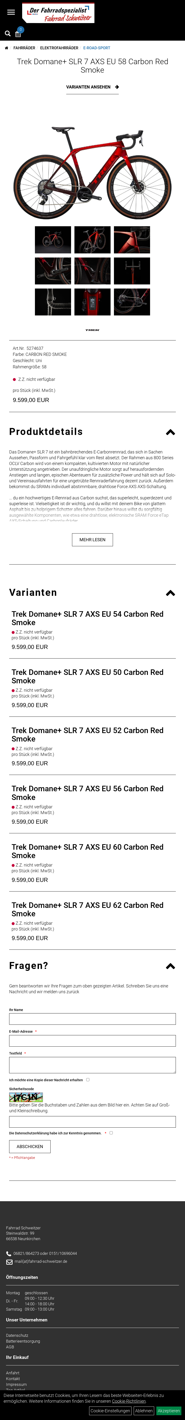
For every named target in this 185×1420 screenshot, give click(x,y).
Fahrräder (24, 48)
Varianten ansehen (89, 86)
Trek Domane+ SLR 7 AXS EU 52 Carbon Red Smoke (88, 734)
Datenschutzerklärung (32, 1133)
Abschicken (30, 1146)
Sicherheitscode (21, 1089)
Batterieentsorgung (23, 1341)
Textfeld (15, 1053)
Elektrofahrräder (59, 48)
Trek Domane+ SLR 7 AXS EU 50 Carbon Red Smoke (88, 676)
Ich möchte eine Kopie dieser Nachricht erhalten (46, 1080)
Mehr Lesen (92, 539)
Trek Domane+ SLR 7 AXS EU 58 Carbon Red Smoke (92, 66)
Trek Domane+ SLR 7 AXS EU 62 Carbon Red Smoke (88, 909)
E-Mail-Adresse (21, 1031)
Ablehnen (144, 1410)
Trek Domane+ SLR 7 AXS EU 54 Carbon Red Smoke (88, 618)
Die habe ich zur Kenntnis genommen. (55, 1133)
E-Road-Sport (96, 48)
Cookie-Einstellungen (110, 1410)
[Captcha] (92, 1122)
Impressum (16, 1384)
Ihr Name (16, 1010)
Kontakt (13, 1378)
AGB (10, 1347)
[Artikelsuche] (8, 34)
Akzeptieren (169, 1410)
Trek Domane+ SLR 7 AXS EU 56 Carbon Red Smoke (88, 793)
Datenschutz (17, 1335)
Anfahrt (12, 1372)
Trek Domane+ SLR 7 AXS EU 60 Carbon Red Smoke (88, 851)
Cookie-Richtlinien (129, 1401)
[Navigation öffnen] (11, 13)
